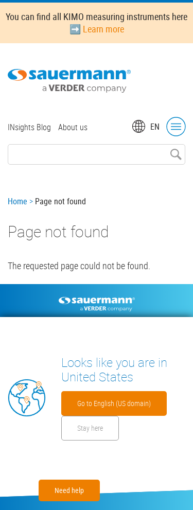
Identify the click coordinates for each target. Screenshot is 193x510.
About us (72, 127)
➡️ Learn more (96, 29)
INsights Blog (29, 127)
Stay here (90, 428)
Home (17, 201)
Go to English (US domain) (114, 403)
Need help (69, 490)
